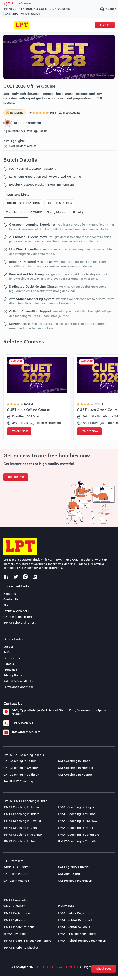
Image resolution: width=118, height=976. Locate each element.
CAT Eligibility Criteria (73, 867)
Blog (6, 605)
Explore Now (19, 431)
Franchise (10, 669)
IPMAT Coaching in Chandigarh (79, 841)
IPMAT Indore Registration (76, 913)
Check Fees (103, 968)
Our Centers (11, 658)
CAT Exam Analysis (16, 880)
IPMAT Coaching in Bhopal (76, 807)
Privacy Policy (13, 675)
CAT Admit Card (69, 874)
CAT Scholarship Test (17, 617)
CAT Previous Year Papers (75, 880)
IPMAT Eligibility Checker (20, 947)
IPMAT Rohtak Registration (76, 920)
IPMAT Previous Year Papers (77, 934)
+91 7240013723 (27, 9)
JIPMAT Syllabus (14, 934)
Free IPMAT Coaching (18, 781)
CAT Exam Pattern (15, 874)
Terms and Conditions (18, 687)
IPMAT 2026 (66, 906)
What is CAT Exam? (16, 867)
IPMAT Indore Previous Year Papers (27, 940)
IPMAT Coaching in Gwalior (22, 821)
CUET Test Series (60, 203)
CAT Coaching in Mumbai (75, 768)
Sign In (105, 24)
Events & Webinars (16, 611)
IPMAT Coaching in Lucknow (77, 821)
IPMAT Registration (16, 913)
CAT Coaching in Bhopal (74, 761)
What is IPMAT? (14, 906)
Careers (8, 664)
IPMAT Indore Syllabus (18, 927)
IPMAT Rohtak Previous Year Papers (82, 940)
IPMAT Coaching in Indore (21, 814)
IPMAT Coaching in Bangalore (78, 834)
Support (107, 9)
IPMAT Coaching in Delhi (20, 828)
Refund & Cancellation (18, 681)
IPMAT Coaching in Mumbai (77, 814)
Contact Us (10, 599)
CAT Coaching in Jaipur (19, 761)
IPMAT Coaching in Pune (20, 841)
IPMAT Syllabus (14, 920)
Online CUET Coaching (23, 203)
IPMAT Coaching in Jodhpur (22, 834)
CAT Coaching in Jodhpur (21, 774)
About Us (9, 594)
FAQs (7, 652)
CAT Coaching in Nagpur (75, 774)
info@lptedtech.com (26, 732)
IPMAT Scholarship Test (19, 622)
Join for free (16, 477)
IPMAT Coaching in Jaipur (21, 807)
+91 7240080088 (59, 9)
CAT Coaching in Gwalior (20, 768)
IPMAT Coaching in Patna (75, 828)
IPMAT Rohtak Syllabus (74, 927)
